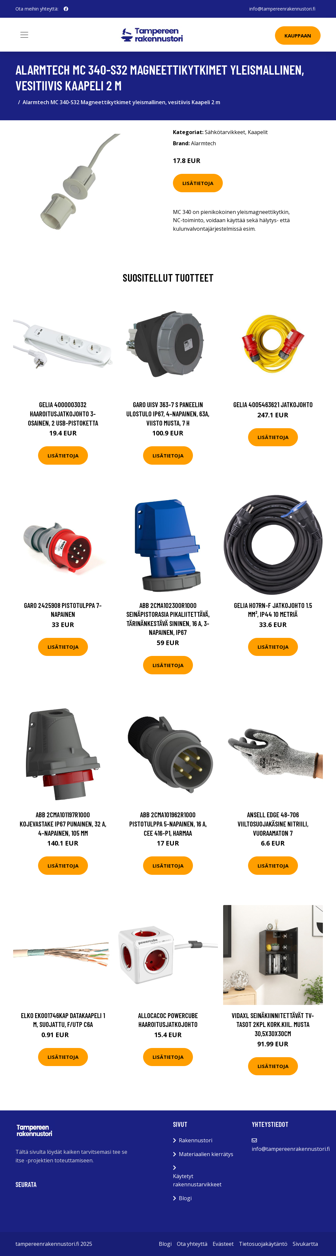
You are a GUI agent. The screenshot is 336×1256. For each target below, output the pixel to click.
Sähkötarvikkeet (225, 132)
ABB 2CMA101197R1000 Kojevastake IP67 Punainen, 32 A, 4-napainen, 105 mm (63, 823)
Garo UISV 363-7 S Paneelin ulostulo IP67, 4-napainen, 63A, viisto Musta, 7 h (167, 413)
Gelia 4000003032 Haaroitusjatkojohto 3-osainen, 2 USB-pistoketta (63, 413)
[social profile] (66, 9)
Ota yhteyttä (192, 1243)
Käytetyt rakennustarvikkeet (197, 1180)
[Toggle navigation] (24, 35)
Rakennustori (195, 1140)
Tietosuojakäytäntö (263, 1243)
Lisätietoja (197, 183)
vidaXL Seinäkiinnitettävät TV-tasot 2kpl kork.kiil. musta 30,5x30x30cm (273, 1024)
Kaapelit (258, 132)
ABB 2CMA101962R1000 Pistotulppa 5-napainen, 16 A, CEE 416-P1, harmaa (168, 823)
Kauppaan (297, 35)
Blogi (185, 1198)
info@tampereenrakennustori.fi (282, 9)
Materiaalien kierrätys (206, 1154)
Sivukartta (305, 1243)
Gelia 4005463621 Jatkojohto (273, 404)
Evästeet (223, 1243)
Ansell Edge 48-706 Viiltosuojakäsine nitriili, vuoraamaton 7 (273, 823)
